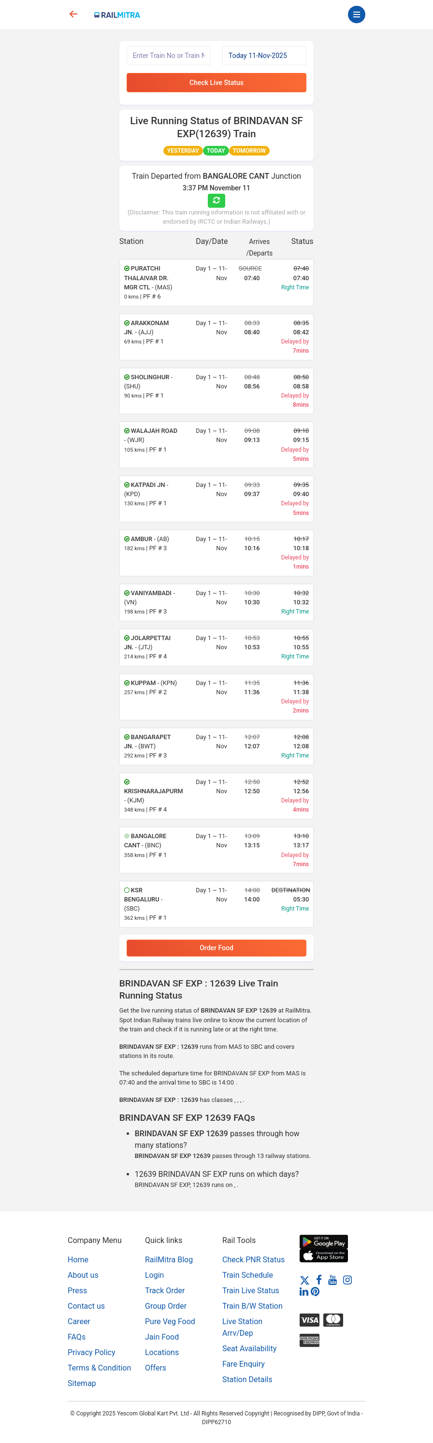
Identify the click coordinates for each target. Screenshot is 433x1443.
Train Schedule (247, 1275)
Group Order (166, 1306)
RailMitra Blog (169, 1259)
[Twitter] (305, 1279)
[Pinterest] (315, 1291)
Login (154, 1275)
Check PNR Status (253, 1259)
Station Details (247, 1379)
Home (78, 1259)
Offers (155, 1367)
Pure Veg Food (170, 1321)
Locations (162, 1352)
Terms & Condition (99, 1367)
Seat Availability (249, 1348)
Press (77, 1290)
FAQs (77, 1337)
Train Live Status (250, 1290)
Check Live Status (216, 82)
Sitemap (82, 1383)
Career (79, 1321)
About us (83, 1275)
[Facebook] (319, 1279)
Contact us (86, 1306)
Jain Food (162, 1337)
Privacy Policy (91, 1352)
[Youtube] (332, 1279)
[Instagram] (347, 1279)
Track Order (165, 1290)
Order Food (216, 948)
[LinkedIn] (304, 1291)
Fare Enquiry (243, 1364)
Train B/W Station (252, 1306)
